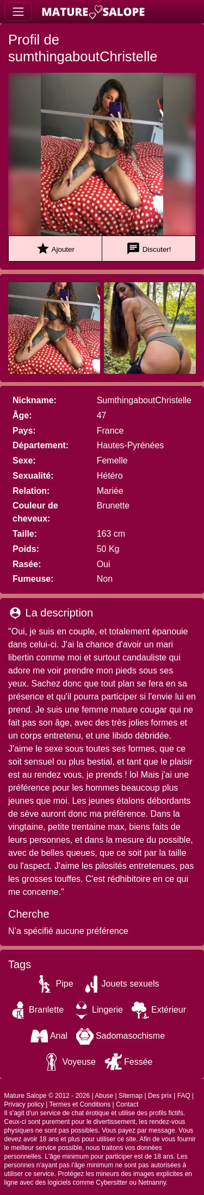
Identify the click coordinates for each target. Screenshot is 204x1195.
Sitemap (131, 1095)
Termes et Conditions (79, 1104)
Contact (127, 1104)
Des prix (160, 1095)
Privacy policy (24, 1104)
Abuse (104, 1095)
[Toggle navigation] (18, 11)
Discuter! (148, 248)
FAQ (183, 1095)
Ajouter (55, 248)
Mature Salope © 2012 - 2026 (47, 1095)
